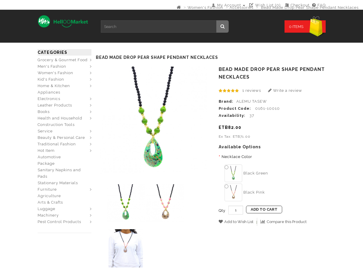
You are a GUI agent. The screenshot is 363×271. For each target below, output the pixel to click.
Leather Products (55, 105)
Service (45, 131)
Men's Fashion (52, 66)
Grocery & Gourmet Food (63, 60)
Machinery (48, 215)
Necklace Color (237, 156)
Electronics (49, 99)
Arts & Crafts (50, 202)
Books (44, 111)
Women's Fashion (205, 7)
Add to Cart (264, 209)
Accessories (241, 7)
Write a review (285, 90)
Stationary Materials (58, 183)
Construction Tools (56, 124)
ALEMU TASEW (251, 101)
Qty (222, 210)
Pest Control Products (59, 222)
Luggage (46, 209)
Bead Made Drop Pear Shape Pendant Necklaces (309, 7)
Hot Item (46, 150)
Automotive (49, 157)
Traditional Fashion (57, 144)
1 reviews (251, 90)
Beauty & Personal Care (61, 137)
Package (46, 163)
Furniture (47, 189)
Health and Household (60, 118)
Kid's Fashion (51, 79)
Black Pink (245, 192)
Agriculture (49, 196)
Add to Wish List (236, 222)
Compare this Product (283, 222)
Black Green (246, 173)
